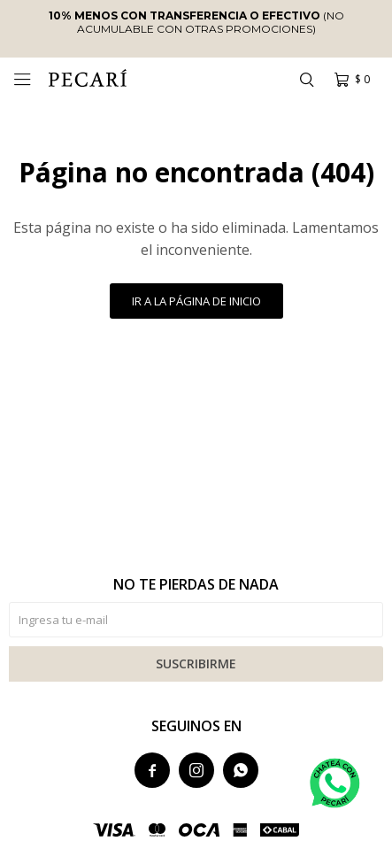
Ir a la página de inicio (196, 301)
